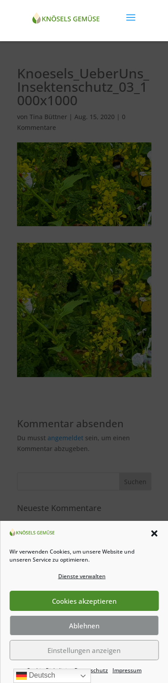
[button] (154, 533)
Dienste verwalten (82, 576)
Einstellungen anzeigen (84, 650)
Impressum (127, 670)
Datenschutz (91, 670)
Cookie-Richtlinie (48, 670)
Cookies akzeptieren (84, 601)
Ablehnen (84, 625)
